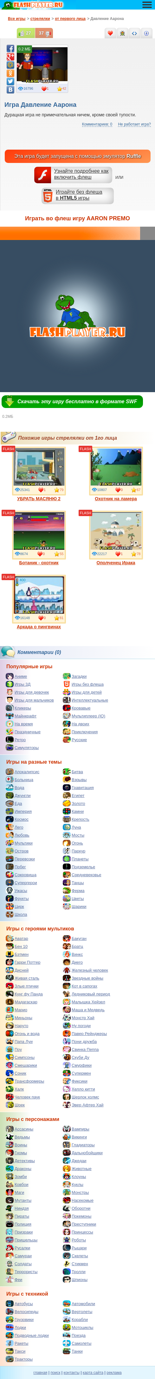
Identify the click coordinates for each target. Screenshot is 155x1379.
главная (40, 1372)
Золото (74, 803)
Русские (75, 739)
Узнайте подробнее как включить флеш (81, 174)
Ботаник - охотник (39, 538)
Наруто (17, 1025)
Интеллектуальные (85, 700)
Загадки (75, 676)
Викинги (75, 1137)
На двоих (76, 724)
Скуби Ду (76, 1057)
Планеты (75, 859)
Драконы (18, 1168)
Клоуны (74, 1176)
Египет (73, 795)
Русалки (18, 1248)
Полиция (18, 1224)
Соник (16, 1073)
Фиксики (75, 1081)
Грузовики (20, 1319)
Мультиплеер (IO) (84, 716)
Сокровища (21, 874)
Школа (16, 914)
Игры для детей (82, 692)
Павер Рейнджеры (85, 1033)
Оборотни (76, 1208)
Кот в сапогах (80, 986)
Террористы (21, 1271)
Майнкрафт (21, 716)
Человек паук (23, 1097)
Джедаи (75, 1160)
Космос (17, 819)
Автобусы (19, 1303)
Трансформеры (25, 1081)
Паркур (74, 851)
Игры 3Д (18, 684)
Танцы (73, 882)
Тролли (74, 1271)
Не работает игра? (134, 124)
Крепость (76, 819)
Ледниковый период (86, 994)
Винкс (73, 954)
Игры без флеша (83, 684)
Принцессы (78, 1232)
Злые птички (22, 986)
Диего (73, 962)
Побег (16, 867)
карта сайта (93, 1372)
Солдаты (19, 1263)
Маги (15, 1192)
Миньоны (19, 1017)
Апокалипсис (22, 771)
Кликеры (18, 708)
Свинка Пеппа (81, 1049)
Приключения (80, 731)
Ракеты (17, 1343)
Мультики (19, 843)
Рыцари (75, 1248)
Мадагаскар (21, 1002)
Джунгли (18, 795)
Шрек (15, 1105)
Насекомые (78, 1200)
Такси (15, 1351)
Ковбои (17, 1184)
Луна (72, 827)
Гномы (16, 1152)
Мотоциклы (78, 1327)
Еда (14, 803)
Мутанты (18, 1200)
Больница (19, 779)
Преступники (79, 1224)
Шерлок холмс (81, 1097)
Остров (17, 851)
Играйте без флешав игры (79, 195)
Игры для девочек (27, 692)
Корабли (75, 1319)
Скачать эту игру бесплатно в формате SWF (77, 401)
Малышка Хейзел (84, 1002)
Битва (73, 771)
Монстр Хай (78, 1017)
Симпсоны (20, 1057)
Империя (19, 811)
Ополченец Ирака (116, 538)
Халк (15, 1089)
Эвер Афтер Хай (83, 1105)
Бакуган (75, 938)
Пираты (17, 1216)
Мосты (73, 835)
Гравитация (78, 787)
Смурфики (77, 1065)
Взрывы (75, 779)
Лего (14, 827)
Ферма (74, 890)
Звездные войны (83, 978)
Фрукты (17, 898)
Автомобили (79, 1303)
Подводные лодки (27, 1335)
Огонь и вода (23, 1033)
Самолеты (77, 1343)
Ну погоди (77, 1025)
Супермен (77, 1073)
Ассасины (19, 1129)
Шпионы (75, 1279)
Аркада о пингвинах (39, 602)
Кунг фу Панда (24, 994)
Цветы (73, 898)
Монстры (76, 1192)
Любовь (17, 835)
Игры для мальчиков (30, 700)
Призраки (19, 1232)
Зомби (16, 1176)
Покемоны (77, 1216)
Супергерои (21, 882)
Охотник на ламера (116, 474)
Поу (14, 1049)
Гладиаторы (79, 1145)
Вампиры (76, 1129)
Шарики (75, 906)
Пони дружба (80, 1041)
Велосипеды (22, 1311)
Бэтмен (17, 954)
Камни (73, 811)
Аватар (17, 938)
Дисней (17, 970)
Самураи (19, 1256)
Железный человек (85, 970)
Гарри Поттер (23, 962)
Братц (73, 946)
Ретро (16, 739)
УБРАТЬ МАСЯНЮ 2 (39, 474)
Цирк (15, 906)
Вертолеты (77, 1311)
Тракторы (19, 1359)
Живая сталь (22, 978)
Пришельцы (21, 1240)
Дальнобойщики (83, 1152)
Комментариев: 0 (97, 124)
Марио (16, 1010)
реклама (114, 1372)
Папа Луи (19, 1041)
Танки (73, 1351)
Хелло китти (79, 1089)
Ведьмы (18, 1137)
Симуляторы (22, 747)
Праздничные (23, 731)
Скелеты (75, 1256)
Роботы (74, 1240)
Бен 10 (17, 946)
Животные (77, 1168)
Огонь (73, 843)
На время (19, 724)
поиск (55, 1372)
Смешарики (21, 1065)
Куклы (73, 1184)
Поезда (74, 1335)
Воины (16, 1145)
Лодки (16, 1327)
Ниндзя (17, 1208)
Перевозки (20, 859)
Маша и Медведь (84, 1010)
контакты (72, 1372)
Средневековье (82, 874)
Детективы (20, 1160)
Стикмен (75, 1263)
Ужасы (16, 890)
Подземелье (79, 867)
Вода (15, 787)
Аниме (16, 676)
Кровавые (77, 708)
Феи (14, 1279)
